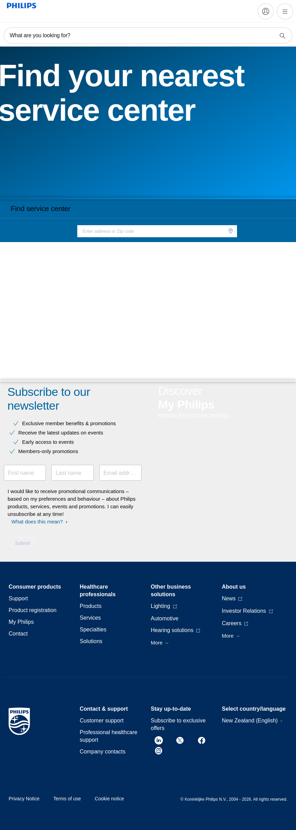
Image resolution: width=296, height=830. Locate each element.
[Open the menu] (285, 11)
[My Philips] (265, 11)
